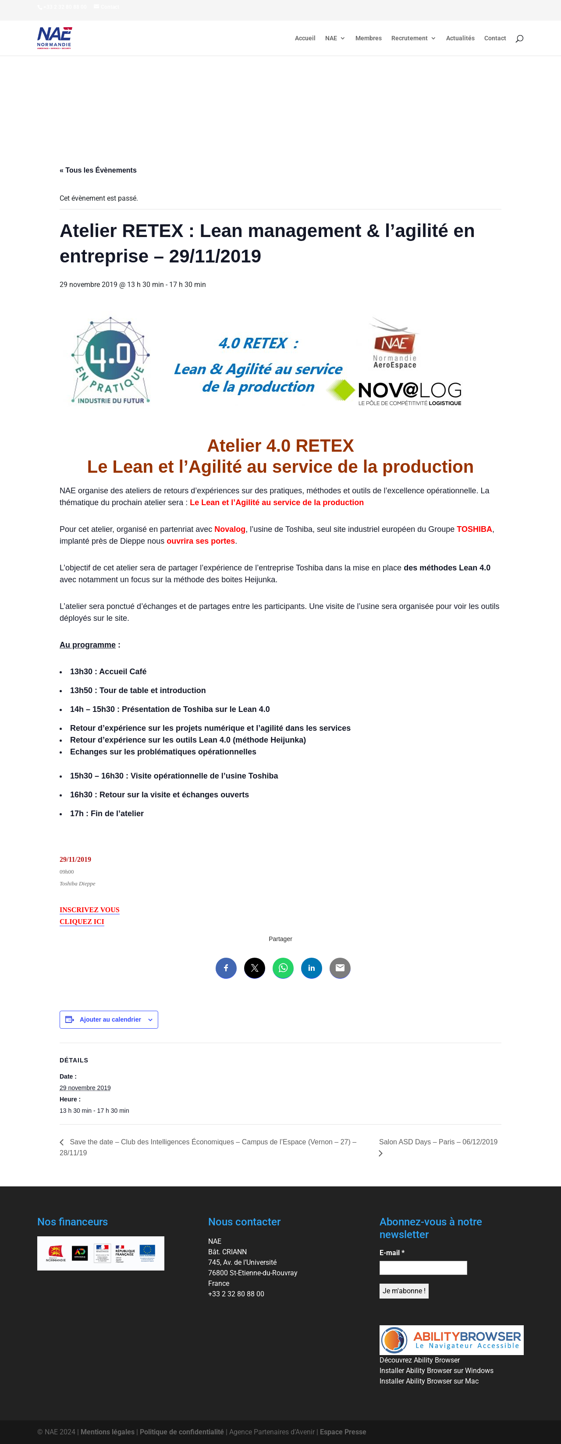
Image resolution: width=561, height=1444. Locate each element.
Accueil (305, 38)
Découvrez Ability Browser (420, 1360)
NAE (331, 38)
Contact (495, 38)
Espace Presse (343, 1432)
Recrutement (409, 38)
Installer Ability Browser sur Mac (429, 1381)
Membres (368, 38)
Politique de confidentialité (182, 1432)
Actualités (460, 38)
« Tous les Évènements (98, 170)
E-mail (392, 1253)
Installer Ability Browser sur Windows (437, 1370)
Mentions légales (108, 1432)
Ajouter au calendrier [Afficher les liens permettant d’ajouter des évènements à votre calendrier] (110, 1019)
